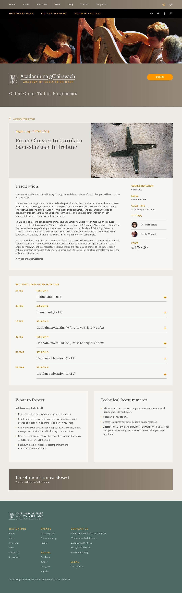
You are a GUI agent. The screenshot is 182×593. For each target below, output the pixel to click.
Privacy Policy (77, 566)
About (26, 4)
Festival (44, 542)
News (58, 4)
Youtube (45, 571)
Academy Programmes (23, 118)
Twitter (44, 561)
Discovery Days (21, 13)
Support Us (101, 4)
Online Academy (54, 13)
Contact (84, 4)
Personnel (42, 4)
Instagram (46, 566)
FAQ (70, 4)
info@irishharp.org (79, 552)
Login (170, 4)
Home (12, 4)
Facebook (45, 557)
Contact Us (14, 552)
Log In (160, 77)
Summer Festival (88, 13)
